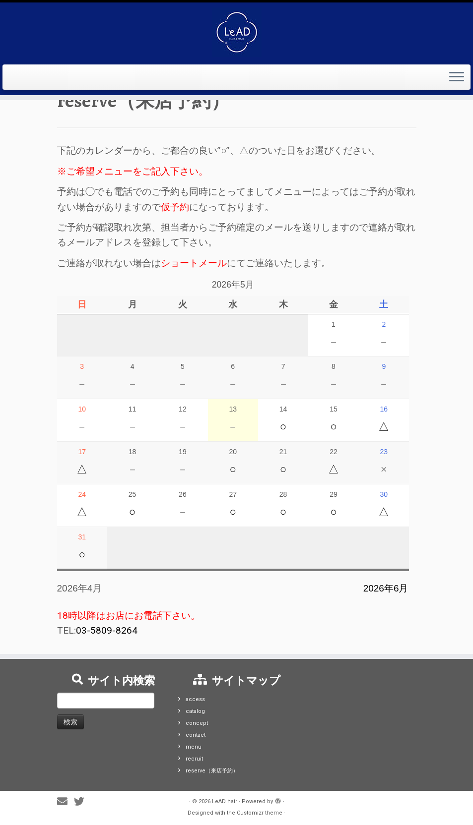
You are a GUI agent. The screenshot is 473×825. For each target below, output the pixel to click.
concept (197, 723)
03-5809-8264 (106, 630)
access (195, 699)
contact (195, 735)
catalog (195, 711)
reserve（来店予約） (212, 770)
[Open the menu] (456, 77)
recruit (194, 759)
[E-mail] (65, 802)
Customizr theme (259, 813)
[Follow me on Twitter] (82, 802)
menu (194, 747)
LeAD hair (224, 801)
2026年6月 (385, 588)
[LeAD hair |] (236, 32)
